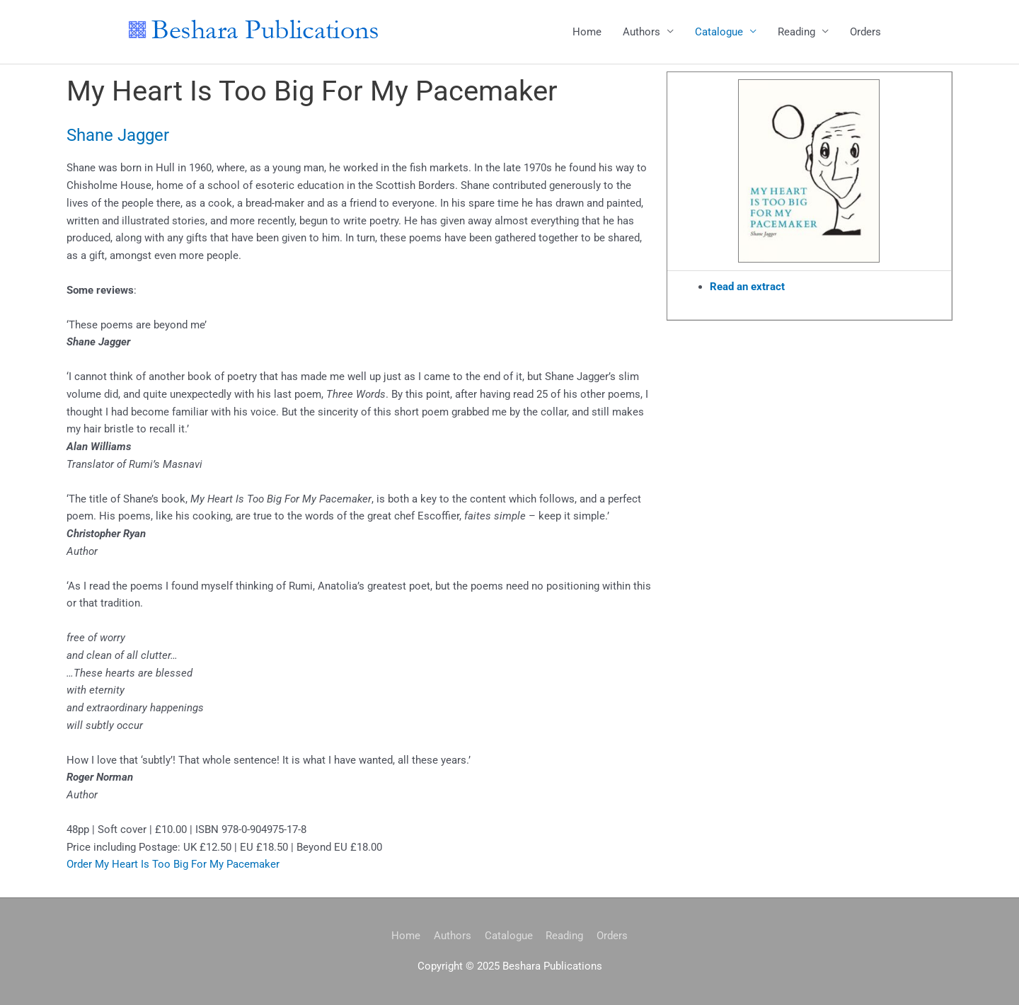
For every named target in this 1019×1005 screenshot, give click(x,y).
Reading (796, 31)
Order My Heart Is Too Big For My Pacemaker (173, 864)
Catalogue (719, 31)
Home (586, 31)
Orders (865, 31)
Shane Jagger (118, 135)
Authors (641, 31)
